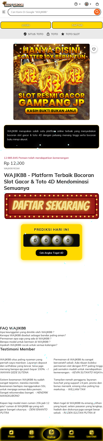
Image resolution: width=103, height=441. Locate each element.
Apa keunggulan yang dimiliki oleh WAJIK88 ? (27, 332)
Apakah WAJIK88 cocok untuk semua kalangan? (28, 345)
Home (72, 434)
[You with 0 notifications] (88, 4)
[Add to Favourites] (93, 49)
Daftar (51, 434)
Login (31, 434)
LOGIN (26, 25)
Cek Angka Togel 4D (51, 252)
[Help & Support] (77, 4)
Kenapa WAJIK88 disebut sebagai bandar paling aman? (33, 335)
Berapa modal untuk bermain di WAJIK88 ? (25, 341)
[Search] (97, 12)
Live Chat (91, 434)
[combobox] (50, 12)
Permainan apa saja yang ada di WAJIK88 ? (25, 338)
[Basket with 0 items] (97, 4)
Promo (11, 434)
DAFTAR (77, 25)
